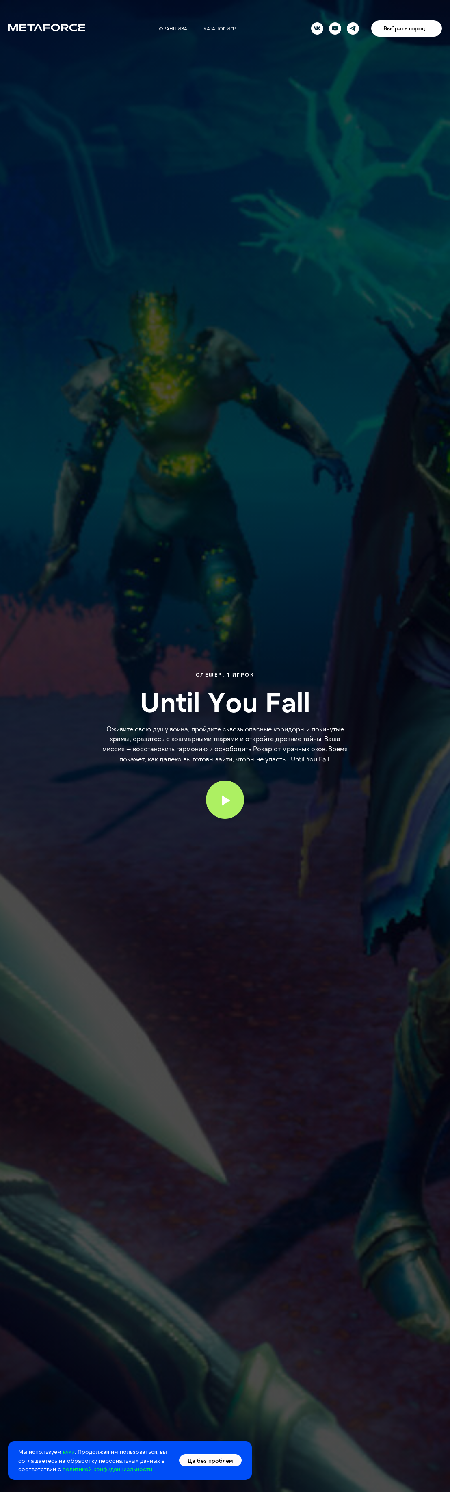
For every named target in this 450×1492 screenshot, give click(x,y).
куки (69, 1451)
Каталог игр (219, 28)
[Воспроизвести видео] (225, 800)
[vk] (317, 28)
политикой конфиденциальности (107, 1469)
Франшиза (173, 28)
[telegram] (353, 28)
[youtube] (335, 28)
